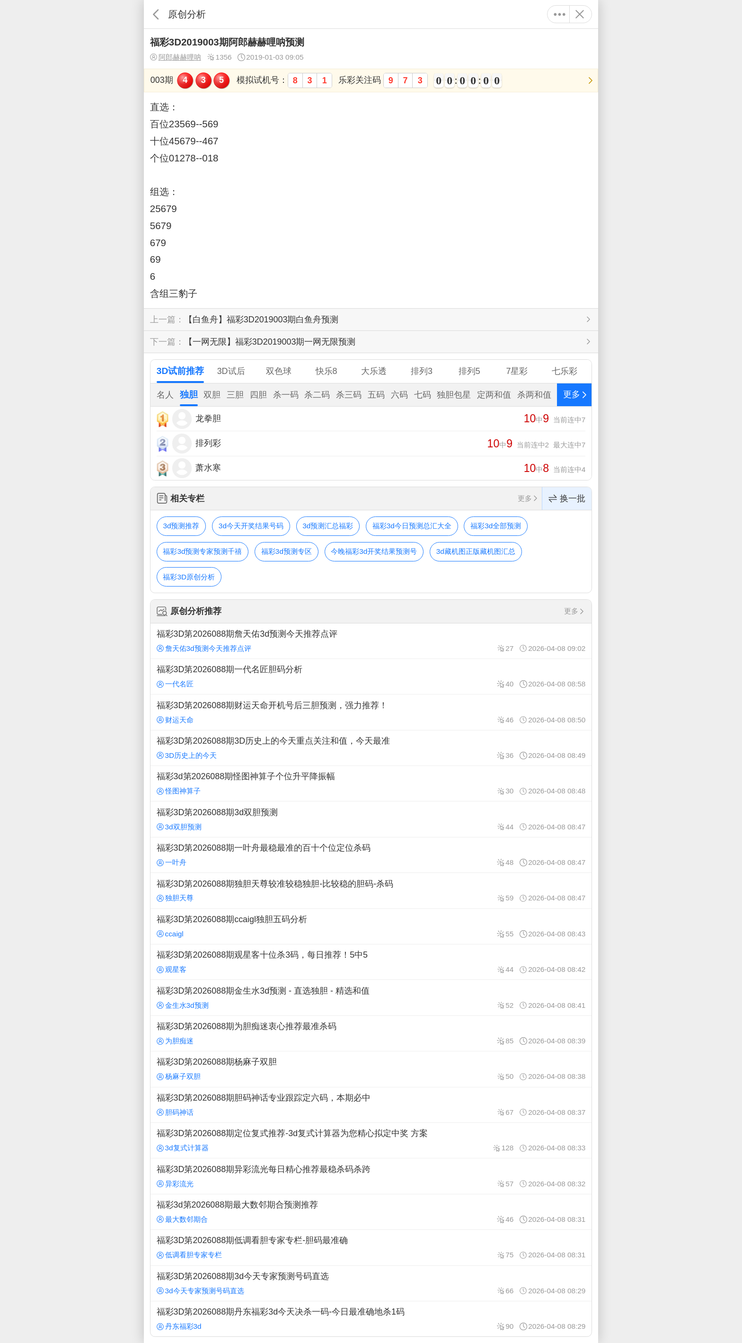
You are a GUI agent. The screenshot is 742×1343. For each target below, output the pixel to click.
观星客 (171, 969)
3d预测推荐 (181, 526)
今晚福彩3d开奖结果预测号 (374, 551)
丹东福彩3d (179, 1326)
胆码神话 (175, 1112)
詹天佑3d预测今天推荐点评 (204, 648)
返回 (156, 14)
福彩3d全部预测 (495, 526)
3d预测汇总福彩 (327, 526)
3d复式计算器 (183, 1148)
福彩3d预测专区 (286, 551)
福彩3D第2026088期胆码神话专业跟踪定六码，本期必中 (371, 1104)
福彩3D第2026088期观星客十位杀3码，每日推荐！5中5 (371, 961)
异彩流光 (175, 1184)
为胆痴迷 (175, 1041)
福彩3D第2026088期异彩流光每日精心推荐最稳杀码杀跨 (371, 1175)
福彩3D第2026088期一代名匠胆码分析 (371, 676)
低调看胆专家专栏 (189, 1255)
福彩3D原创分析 (189, 577)
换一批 (566, 498)
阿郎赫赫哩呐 (175, 57)
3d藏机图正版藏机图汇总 (475, 551)
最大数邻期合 (182, 1219)
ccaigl (170, 934)
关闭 (579, 14)
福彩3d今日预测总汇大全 (411, 526)
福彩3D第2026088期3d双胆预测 (371, 818)
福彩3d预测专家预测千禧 (202, 551)
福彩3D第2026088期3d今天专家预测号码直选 (371, 1283)
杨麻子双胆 (179, 1076)
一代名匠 (175, 684)
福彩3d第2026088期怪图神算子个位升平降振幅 (371, 783)
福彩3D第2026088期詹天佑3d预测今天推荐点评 (371, 640)
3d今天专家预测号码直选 (200, 1291)
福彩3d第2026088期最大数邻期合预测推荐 (371, 1211)
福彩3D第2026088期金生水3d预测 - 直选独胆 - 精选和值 (371, 997)
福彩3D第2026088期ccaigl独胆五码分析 (371, 926)
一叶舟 (171, 862)
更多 (559, 14)
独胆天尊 (175, 898)
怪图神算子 (179, 791)
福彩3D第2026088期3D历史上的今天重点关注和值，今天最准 (371, 747)
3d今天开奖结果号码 (251, 526)
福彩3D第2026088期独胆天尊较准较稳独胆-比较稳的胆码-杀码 (371, 890)
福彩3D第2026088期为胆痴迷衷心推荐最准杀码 (371, 1033)
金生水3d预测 (183, 1005)
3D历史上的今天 (187, 755)
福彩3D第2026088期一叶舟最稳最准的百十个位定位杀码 (371, 854)
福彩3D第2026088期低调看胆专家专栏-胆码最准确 (371, 1247)
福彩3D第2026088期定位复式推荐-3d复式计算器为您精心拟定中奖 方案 (371, 1140)
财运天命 (175, 720)
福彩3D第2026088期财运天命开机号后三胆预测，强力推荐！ (371, 711)
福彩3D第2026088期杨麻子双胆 (371, 1068)
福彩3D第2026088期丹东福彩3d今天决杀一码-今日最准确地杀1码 (371, 1318)
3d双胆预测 (179, 827)
